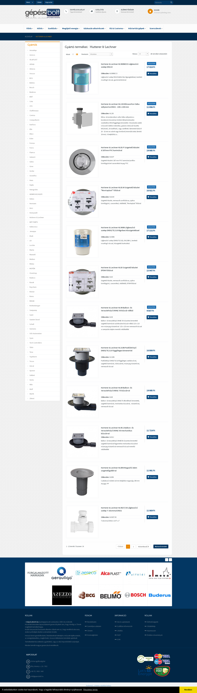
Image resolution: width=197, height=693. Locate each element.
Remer (32, 292)
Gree (31, 166)
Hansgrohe (33, 189)
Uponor (32, 370)
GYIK (118, 639)
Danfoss (32, 124)
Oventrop (33, 273)
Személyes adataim (94, 626)
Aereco (32, 55)
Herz (31, 208)
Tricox (31, 361)
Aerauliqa (33, 50)
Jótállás (120, 631)
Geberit (32, 157)
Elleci (31, 134)
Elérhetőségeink (152, 622)
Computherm (34, 120)
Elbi (30, 129)
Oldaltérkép (151, 626)
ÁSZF (119, 635)
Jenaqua (32, 231)
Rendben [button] (188, 690)
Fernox (32, 143)
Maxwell (32, 254)
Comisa (32, 115)
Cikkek (39, 2)
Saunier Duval (34, 319)
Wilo (31, 384)
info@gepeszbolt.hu (37, 676)
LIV (30, 240)
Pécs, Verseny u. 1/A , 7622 (39, 666)
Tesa (31, 352)
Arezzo (32, 73)
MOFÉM (32, 268)
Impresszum (151, 631)
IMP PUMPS (33, 222)
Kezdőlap (29, 37)
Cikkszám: (105, 73)
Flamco (32, 152)
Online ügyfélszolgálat (38, 661)
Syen (31, 338)
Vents (31, 380)
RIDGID (31, 301)
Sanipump (33, 310)
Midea (31, 264)
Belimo (32, 83)
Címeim (90, 631)
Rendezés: (85, 54)
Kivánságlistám (92, 635)
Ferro (31, 148)
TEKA (31, 347)
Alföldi (31, 64)
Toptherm (33, 357)
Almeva (32, 69)
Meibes (32, 259)
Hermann (32, 203)
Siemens (32, 329)
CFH (30, 106)
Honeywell (33, 213)
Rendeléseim (91, 622)
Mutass (135, 54)
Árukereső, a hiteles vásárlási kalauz (98, 685)
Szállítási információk (124, 626)
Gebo (31, 162)
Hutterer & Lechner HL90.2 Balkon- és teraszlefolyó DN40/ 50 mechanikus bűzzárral (117, 430)
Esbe (31, 138)
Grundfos (33, 176)
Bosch (31, 87)
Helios (31, 199)
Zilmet (31, 398)
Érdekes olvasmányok (154, 635)
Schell (31, 324)
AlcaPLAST (33, 59)
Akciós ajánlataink (123, 622)
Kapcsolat (48, 2)
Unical (31, 366)
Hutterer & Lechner (36, 217)
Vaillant (32, 375)
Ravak (31, 282)
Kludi (31, 236)
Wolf (31, 389)
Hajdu (31, 185)
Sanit (31, 315)
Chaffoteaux (33, 111)
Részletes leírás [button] (90, 690)
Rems (31, 296)
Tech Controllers (35, 343)
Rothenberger (34, 305)
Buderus (32, 92)
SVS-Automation (35, 333)
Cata (31, 101)
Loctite (32, 245)
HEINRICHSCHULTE (35, 194)
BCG (31, 78)
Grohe (31, 171)
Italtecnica (33, 227)
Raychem (32, 287)
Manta (31, 250)
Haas (31, 180)
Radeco (32, 278)
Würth (31, 394)
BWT (31, 97)
